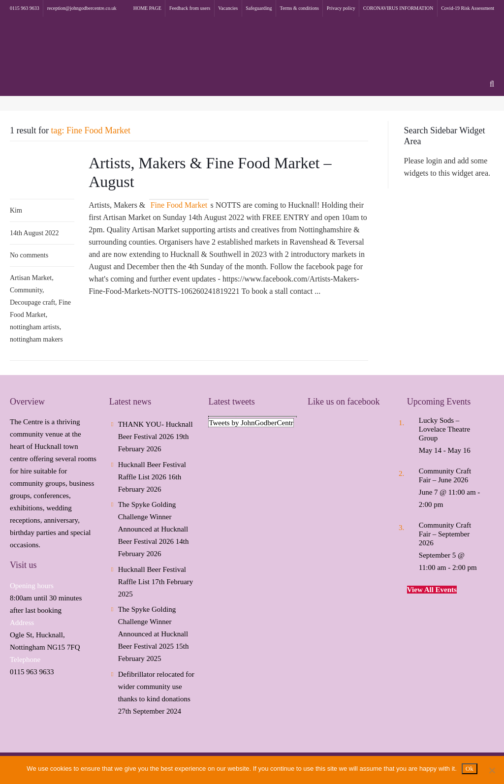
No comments (29, 255)
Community (26, 290)
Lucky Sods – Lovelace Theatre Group (444, 429)
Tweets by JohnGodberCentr (251, 423)
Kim (16, 210)
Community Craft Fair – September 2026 (445, 534)
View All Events (432, 590)
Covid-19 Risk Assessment (467, 8)
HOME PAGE (147, 8)
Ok (469, 768)
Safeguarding (259, 8)
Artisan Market (31, 278)
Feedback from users (189, 8)
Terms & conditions (299, 8)
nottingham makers (36, 339)
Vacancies (228, 8)
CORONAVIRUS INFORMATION (398, 8)
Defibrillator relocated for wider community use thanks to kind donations (156, 686)
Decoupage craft (32, 302)
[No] (492, 770)
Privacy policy (341, 8)
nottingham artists (35, 327)
